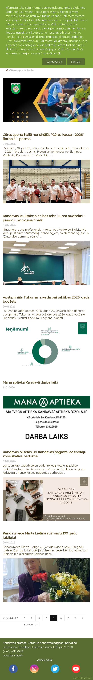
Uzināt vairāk (54, 61)
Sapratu (75, 61)
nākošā (28, 624)
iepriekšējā (12, 618)
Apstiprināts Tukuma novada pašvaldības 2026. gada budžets (46, 299)
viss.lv (89, 678)
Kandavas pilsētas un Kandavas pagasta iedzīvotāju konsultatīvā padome (44, 454)
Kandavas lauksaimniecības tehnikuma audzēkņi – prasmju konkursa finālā (44, 218)
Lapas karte (44, 659)
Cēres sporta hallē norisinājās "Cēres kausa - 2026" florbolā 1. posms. (43, 137)
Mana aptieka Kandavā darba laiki (30, 382)
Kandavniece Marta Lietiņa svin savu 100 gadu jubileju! (40, 535)
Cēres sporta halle (21, 70)
